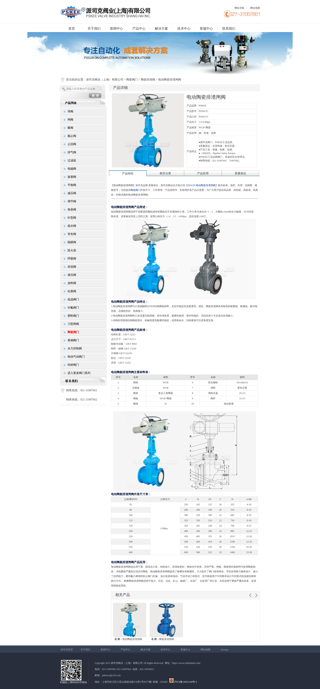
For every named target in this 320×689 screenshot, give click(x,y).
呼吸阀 (72, 258)
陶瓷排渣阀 (148, 79)
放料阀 (72, 283)
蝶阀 (70, 127)
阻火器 (72, 250)
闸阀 (70, 119)
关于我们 (94, 28)
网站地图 (255, 8)
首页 (71, 28)
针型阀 (72, 217)
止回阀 (72, 144)
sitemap (224, 649)
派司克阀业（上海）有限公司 (105, 79)
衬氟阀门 (73, 307)
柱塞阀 (72, 291)
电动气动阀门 (76, 356)
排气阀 (72, 152)
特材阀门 (73, 364)
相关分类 (165, 173)
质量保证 (240, 173)
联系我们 (228, 28)
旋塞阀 (72, 176)
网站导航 (239, 8)
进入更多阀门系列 (79, 373)
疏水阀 (72, 225)
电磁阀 (72, 168)
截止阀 (72, 136)
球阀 (70, 111)
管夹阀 (72, 234)
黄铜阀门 (73, 340)
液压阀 (72, 274)
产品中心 (139, 28)
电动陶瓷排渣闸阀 (128, 639)
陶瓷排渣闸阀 (162, 639)
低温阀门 (73, 299)
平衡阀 (72, 185)
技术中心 (183, 28)
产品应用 (203, 173)
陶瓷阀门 (132, 79)
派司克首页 (67, 649)
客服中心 (206, 28)
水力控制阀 (75, 348)
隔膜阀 (72, 242)
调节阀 (72, 201)
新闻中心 (116, 28)
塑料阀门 (73, 315)
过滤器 (72, 160)
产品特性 (127, 173)
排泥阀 (72, 266)
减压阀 (72, 193)
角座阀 (72, 209)
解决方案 (161, 28)
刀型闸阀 (73, 323)
